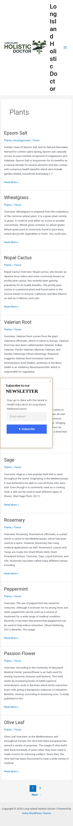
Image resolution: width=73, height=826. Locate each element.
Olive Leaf (14, 722)
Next (36, 794)
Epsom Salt (15, 133)
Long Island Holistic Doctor (53, 47)
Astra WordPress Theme (36, 813)
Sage (9, 460)
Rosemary (14, 520)
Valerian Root (18, 322)
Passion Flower (19, 653)
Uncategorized (21, 140)
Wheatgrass (16, 197)
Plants (7, 140)
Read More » (11, 182)
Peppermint (16, 589)
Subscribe (24, 429)
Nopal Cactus (18, 257)
